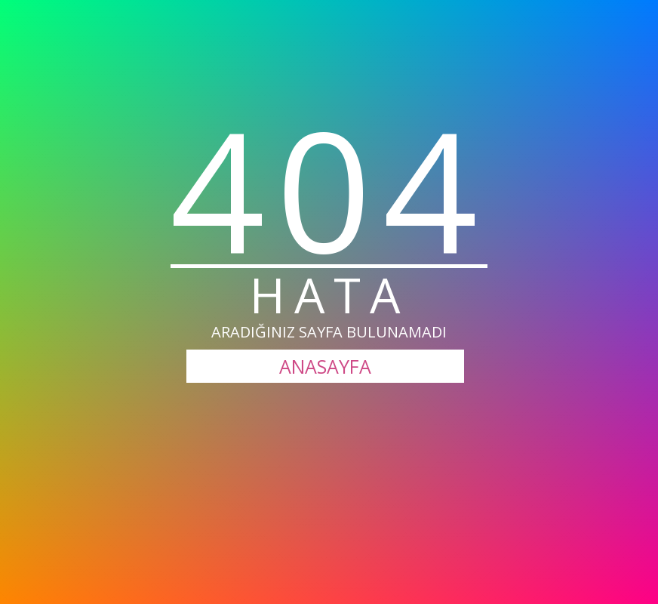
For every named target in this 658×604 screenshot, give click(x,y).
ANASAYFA (325, 366)
